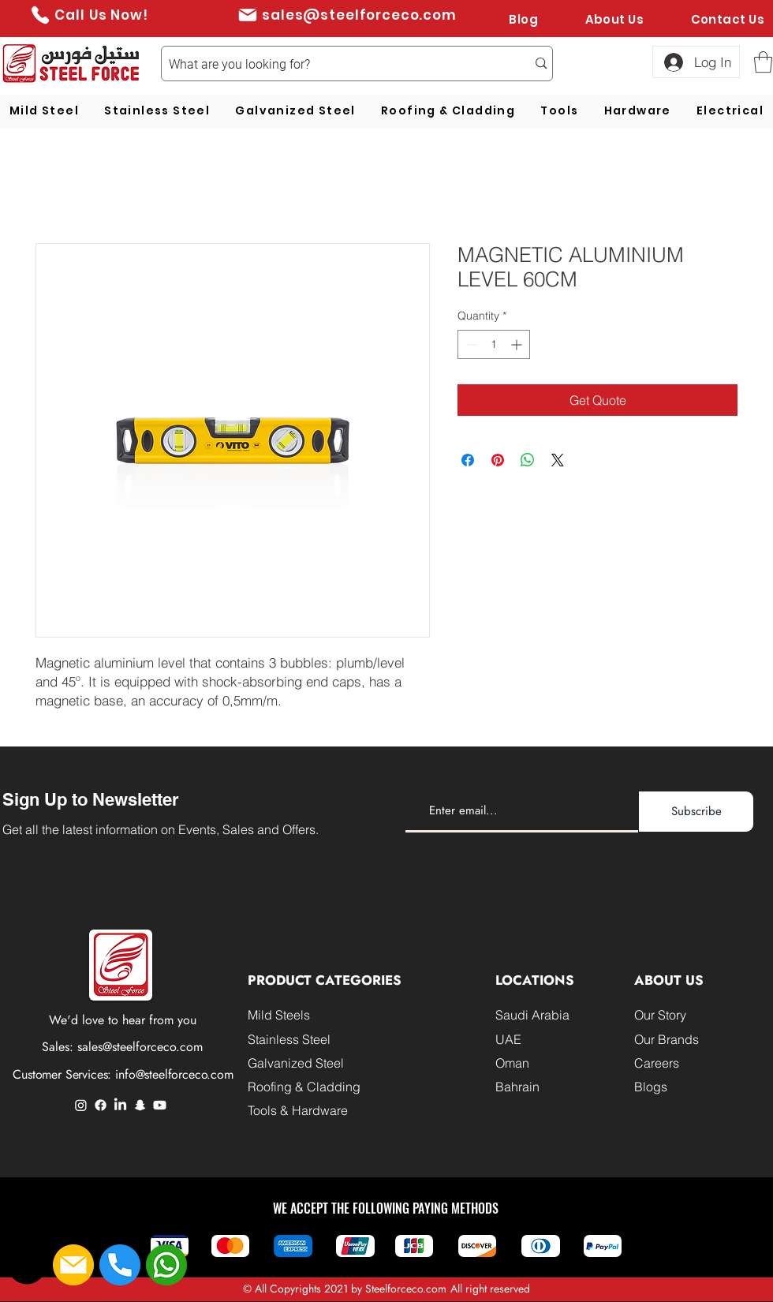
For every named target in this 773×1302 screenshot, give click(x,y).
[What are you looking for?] (335, 65)
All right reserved (490, 1288)
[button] (763, 62)
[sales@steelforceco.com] (346, 14)
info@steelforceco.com (174, 1074)
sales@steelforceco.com (140, 1047)
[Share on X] (557, 460)
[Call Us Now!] (88, 14)
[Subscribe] (696, 811)
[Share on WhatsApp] (527, 460)
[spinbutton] (494, 344)
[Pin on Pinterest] (497, 460)
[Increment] (518, 344)
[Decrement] (470, 344)
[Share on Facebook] (467, 460)
